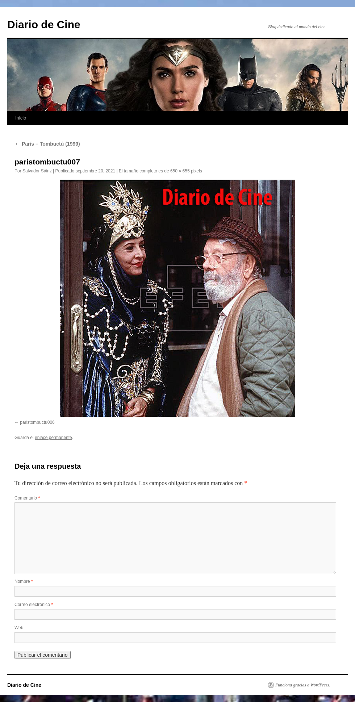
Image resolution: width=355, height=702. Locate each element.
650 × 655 (180, 171)
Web (18, 627)
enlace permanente (53, 437)
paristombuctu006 (37, 422)
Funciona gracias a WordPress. (302, 685)
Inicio (20, 118)
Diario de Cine (43, 24)
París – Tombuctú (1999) (47, 144)
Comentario (27, 498)
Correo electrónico (33, 604)
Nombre (23, 581)
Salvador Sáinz (37, 171)
